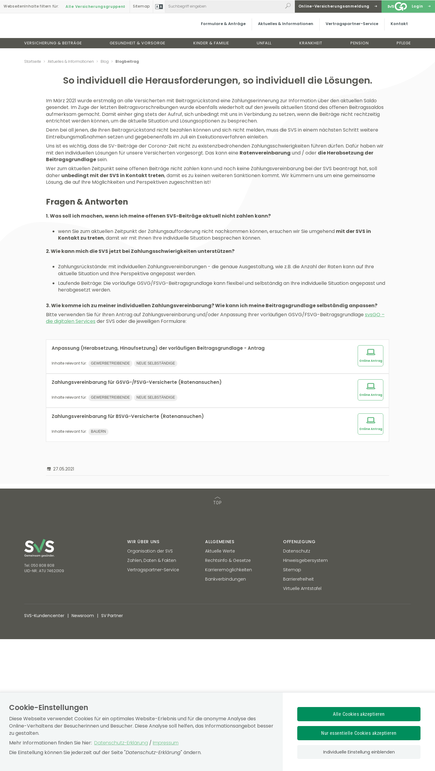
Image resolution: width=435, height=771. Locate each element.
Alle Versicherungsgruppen (96, 6)
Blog (105, 61)
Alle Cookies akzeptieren (359, 714)
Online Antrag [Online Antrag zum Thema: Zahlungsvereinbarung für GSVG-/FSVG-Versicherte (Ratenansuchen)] (370, 521)
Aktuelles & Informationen (282, 28)
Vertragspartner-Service (349, 28)
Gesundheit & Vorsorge (137, 48)
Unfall (264, 48)
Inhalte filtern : (31, 6)
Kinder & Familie (211, 48)
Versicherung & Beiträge (53, 48)
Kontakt (396, 28)
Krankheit (310, 48)
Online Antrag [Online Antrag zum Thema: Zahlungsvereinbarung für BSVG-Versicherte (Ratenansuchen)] (370, 555)
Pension (359, 48)
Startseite (32, 61)
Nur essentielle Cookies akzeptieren (359, 733)
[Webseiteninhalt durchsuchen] (224, 6)
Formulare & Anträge (220, 28)
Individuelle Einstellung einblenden (359, 752)
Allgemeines (219, 674)
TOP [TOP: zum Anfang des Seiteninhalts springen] (217, 633)
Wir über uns (143, 674)
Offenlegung (299, 674)
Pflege (404, 48)
